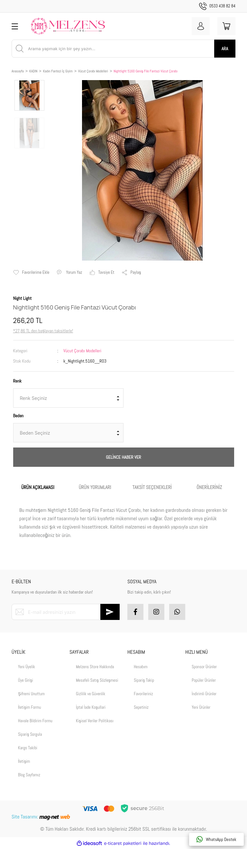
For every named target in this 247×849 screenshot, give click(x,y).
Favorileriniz (143, 694)
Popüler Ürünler (204, 680)
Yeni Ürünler (201, 707)
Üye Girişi (25, 680)
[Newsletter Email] (66, 612)
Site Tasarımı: (41, 816)
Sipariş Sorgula (30, 734)
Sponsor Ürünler (204, 666)
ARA (225, 48)
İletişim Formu (29, 707)
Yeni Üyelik (26, 666)
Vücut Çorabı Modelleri (82, 351)
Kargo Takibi (27, 748)
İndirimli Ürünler (204, 694)
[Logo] (68, 26)
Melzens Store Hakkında (95, 666)
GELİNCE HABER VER (123, 457)
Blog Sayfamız (29, 775)
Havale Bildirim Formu (35, 721)
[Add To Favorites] (31, 272)
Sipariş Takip (144, 680)
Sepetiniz (141, 707)
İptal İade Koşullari (90, 707)
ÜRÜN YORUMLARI (95, 487)
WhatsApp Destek (216, 839)
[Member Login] (201, 26)
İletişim (24, 761)
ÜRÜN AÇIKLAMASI (37, 487)
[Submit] (110, 612)
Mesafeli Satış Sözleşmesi (97, 680)
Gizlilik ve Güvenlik (90, 694)
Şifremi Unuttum (31, 694)
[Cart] (226, 26)
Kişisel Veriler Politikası (95, 721)
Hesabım (141, 666)
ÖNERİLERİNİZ (209, 487)
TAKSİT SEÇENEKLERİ (152, 487)
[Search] (123, 49)
